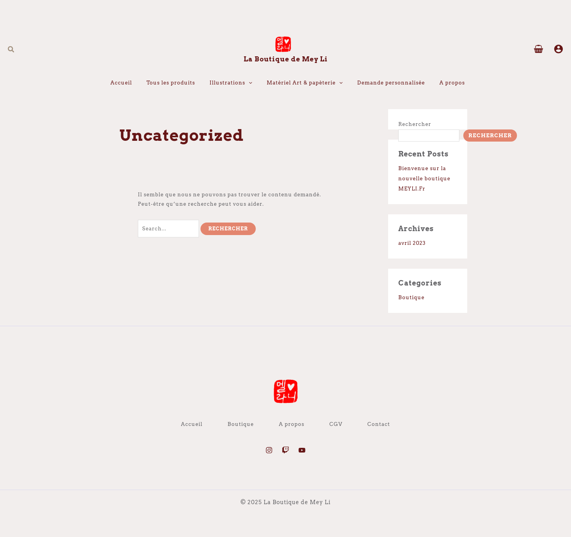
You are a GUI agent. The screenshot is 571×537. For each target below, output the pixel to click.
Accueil (121, 83)
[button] (11, 49)
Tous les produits (170, 83)
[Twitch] (285, 450)
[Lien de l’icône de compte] (558, 49)
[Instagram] (269, 450)
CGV (335, 424)
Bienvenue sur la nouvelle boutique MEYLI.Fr (424, 178)
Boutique (411, 297)
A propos (452, 83)
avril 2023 (412, 243)
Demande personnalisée (391, 83)
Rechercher (414, 124)
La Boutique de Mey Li (286, 59)
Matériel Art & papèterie (305, 83)
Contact (378, 424)
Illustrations (231, 83)
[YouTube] (301, 450)
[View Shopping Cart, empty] (538, 49)
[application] (248, 83)
